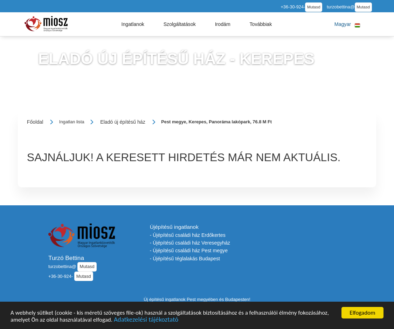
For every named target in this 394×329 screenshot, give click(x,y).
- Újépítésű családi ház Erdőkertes (188, 235)
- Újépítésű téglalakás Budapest (185, 258)
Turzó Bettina (66, 257)
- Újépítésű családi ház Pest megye (189, 250)
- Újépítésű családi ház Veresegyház (190, 243)
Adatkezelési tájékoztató (146, 320)
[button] (132, 24)
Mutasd (313, 7)
